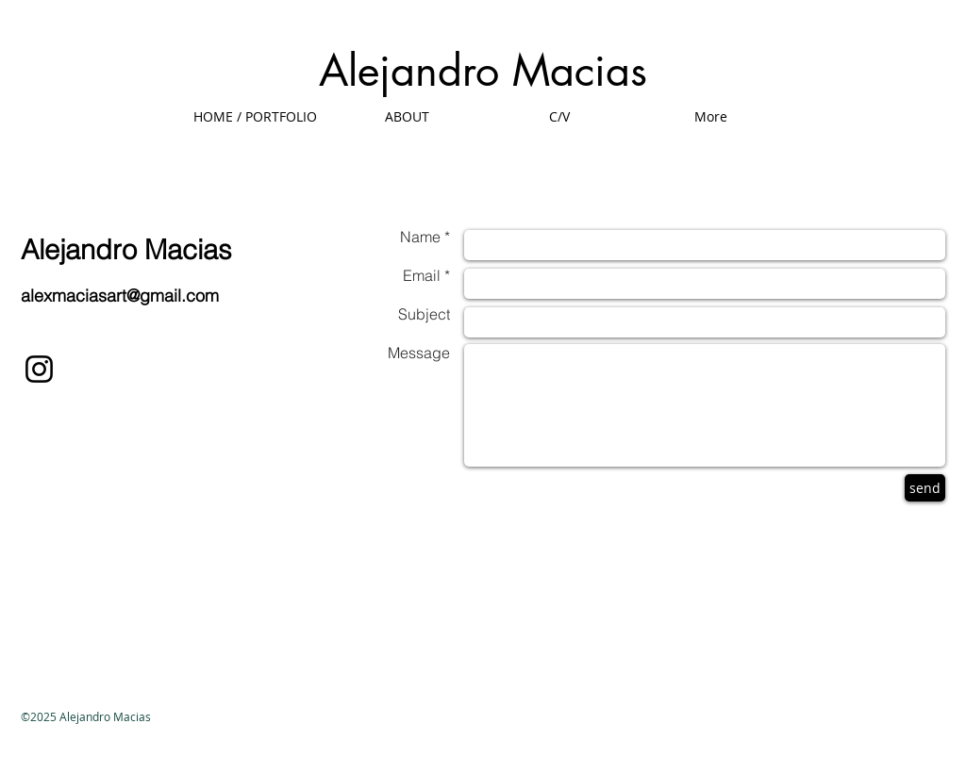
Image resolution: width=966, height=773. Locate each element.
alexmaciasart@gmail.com (120, 295)
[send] (925, 488)
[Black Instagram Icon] (39, 369)
